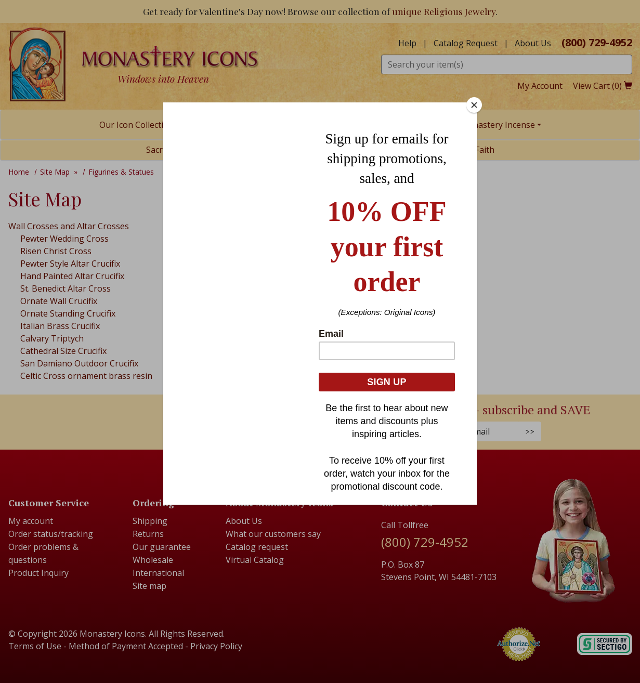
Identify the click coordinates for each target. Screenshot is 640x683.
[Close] (474, 105)
